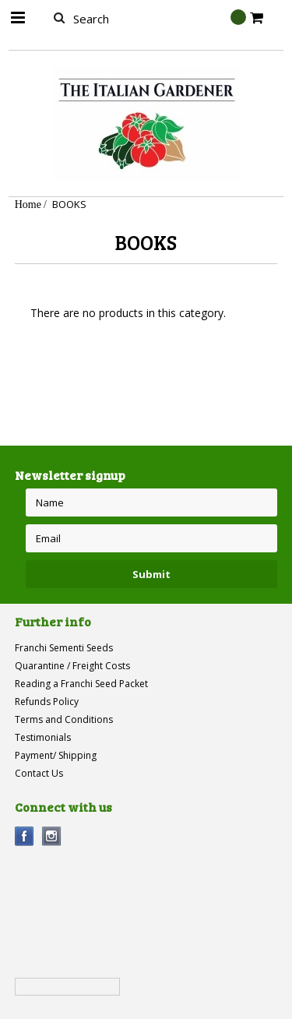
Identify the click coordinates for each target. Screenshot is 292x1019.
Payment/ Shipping (56, 755)
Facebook (24, 836)
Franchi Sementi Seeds (64, 647)
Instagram (52, 836)
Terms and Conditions (64, 719)
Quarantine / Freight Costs (72, 665)
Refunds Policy (47, 701)
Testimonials (43, 737)
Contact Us (39, 773)
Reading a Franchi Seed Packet (81, 683)
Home (28, 204)
